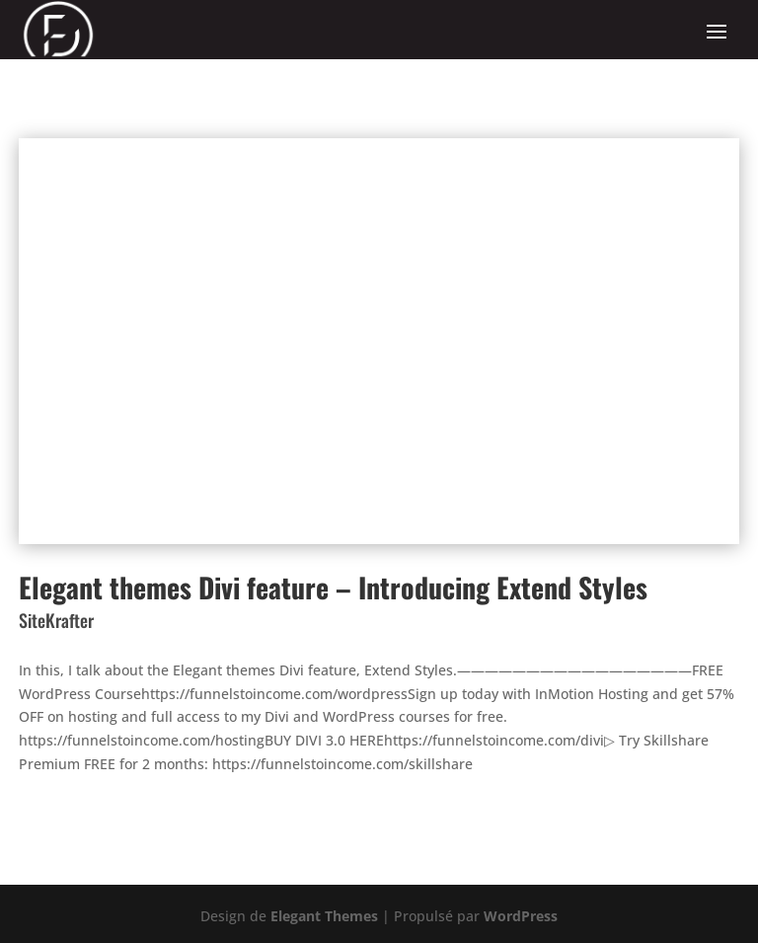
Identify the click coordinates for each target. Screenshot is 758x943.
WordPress (521, 915)
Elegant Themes (324, 915)
